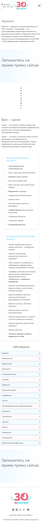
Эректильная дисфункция (12, 443)
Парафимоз (6, 395)
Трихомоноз (7, 416)
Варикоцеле (7, 364)
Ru (4, 7)
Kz (8, 7)
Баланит (5, 353)
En (11, 7)
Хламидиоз (6, 432)
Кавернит (6, 385)
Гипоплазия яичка (9, 374)
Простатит (6, 411)
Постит (5, 401)
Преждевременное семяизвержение (17, 406)
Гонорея (5, 379)
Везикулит (6, 369)
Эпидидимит (7, 438)
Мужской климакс (9, 390)
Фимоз (4, 427)
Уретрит (5, 422)
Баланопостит (7, 358)
